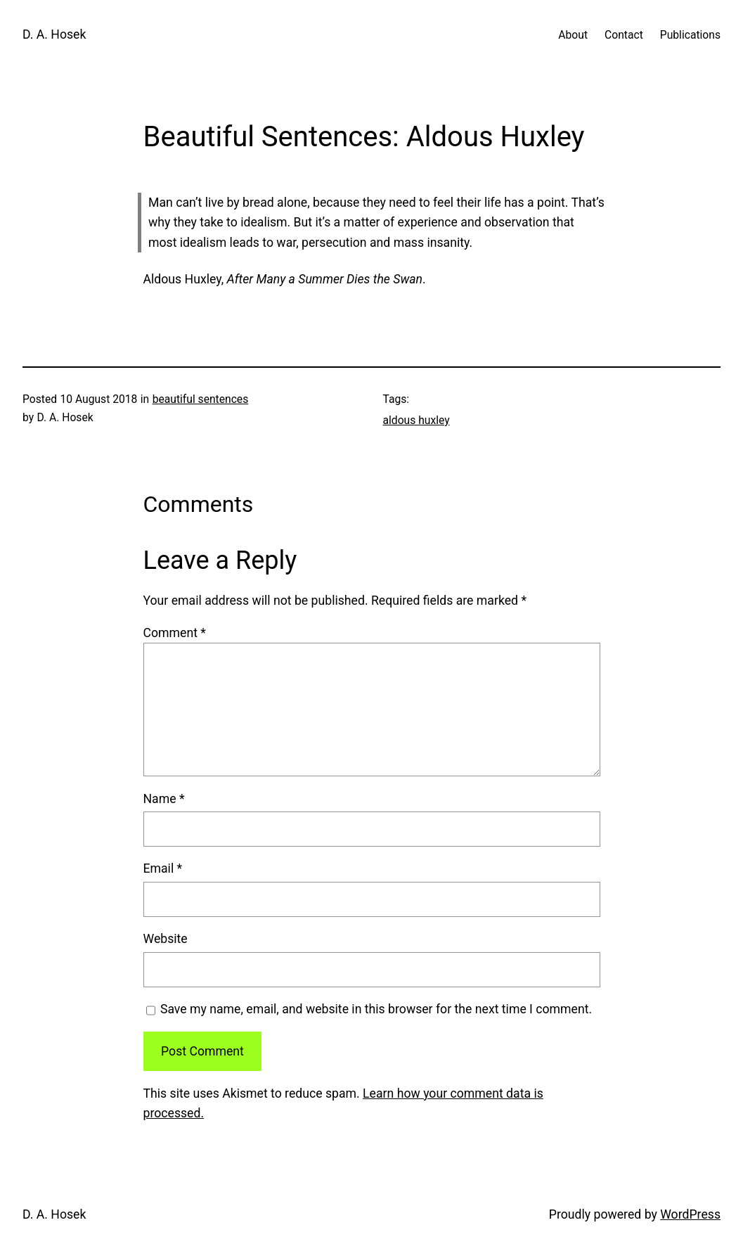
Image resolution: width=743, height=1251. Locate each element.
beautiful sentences (201, 399)
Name (164, 799)
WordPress (690, 1214)
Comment (174, 633)
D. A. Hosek (54, 34)
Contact (624, 34)
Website (165, 939)
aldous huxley (416, 420)
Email (163, 868)
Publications (690, 34)
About (573, 34)
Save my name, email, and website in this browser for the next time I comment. (376, 1009)
